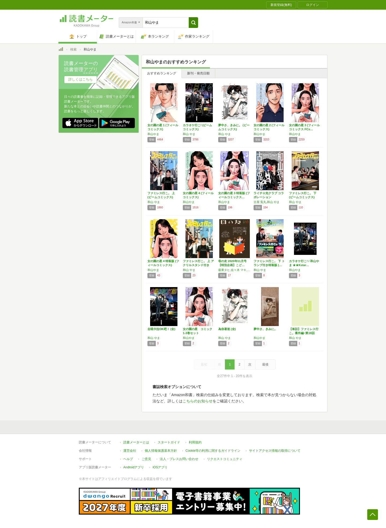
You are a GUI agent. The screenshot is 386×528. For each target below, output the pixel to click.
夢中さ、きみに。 (265, 329)
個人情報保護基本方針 (161, 450)
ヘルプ (128, 459)
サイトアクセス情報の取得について (274, 450)
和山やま (153, 134)
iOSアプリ (160, 467)
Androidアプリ (133, 467)
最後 (265, 364)
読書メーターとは (136, 442)
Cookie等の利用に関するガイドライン (212, 450)
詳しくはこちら (80, 79)
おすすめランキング (161, 73)
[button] (193, 22)
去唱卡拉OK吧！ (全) (161, 329)
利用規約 (195, 442)
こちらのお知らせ (198, 401)
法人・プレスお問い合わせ (179, 459)
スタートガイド (169, 442)
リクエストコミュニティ (224, 459)
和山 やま (189, 134)
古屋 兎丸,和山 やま (267, 202)
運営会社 (129, 450)
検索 (73, 49)
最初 (204, 364)
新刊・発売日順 (198, 73)
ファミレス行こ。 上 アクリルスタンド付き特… (198, 265)
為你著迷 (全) (227, 329)
